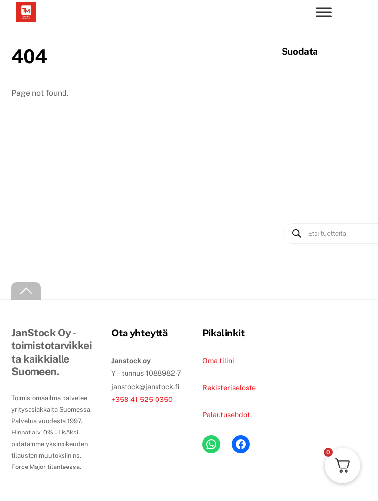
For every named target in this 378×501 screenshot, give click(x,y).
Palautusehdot (226, 414)
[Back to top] (26, 291)
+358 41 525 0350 (142, 399)
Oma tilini (218, 360)
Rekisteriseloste (229, 387)
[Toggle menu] (324, 12)
